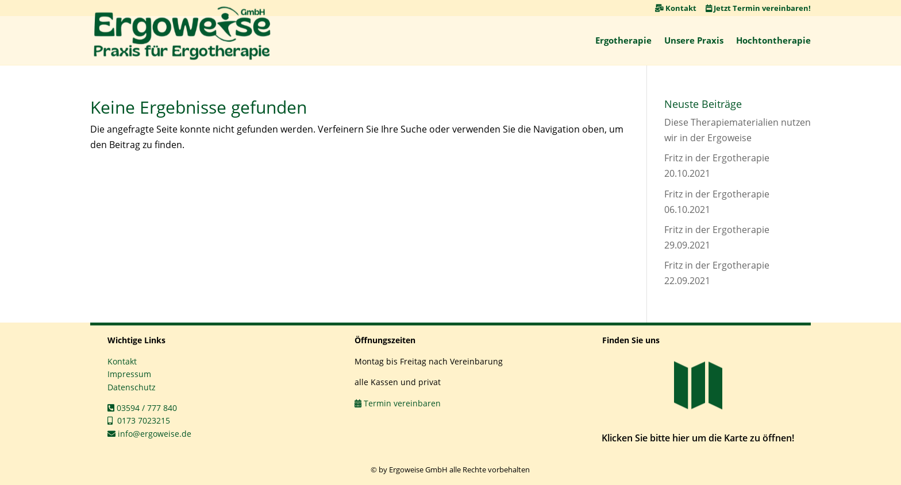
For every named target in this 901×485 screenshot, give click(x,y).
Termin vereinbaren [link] (398, 403)
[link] (182, 33)
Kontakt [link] (675, 8)
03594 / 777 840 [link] (142, 407)
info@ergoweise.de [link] (149, 433)
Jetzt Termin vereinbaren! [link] (758, 8)
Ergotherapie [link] (623, 40)
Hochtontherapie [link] (773, 40)
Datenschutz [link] (131, 387)
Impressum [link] (129, 373)
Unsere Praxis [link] (693, 40)
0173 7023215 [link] (138, 420)
